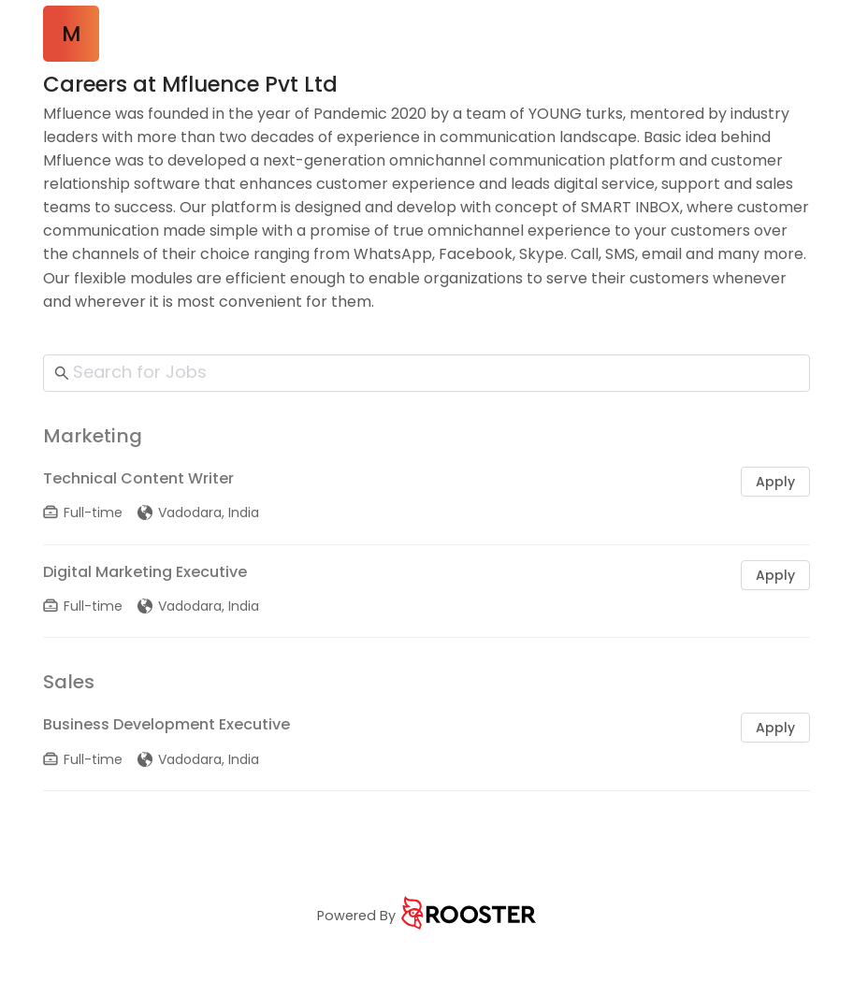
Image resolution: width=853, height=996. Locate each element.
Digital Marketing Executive (145, 572)
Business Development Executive (166, 724)
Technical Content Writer (138, 478)
